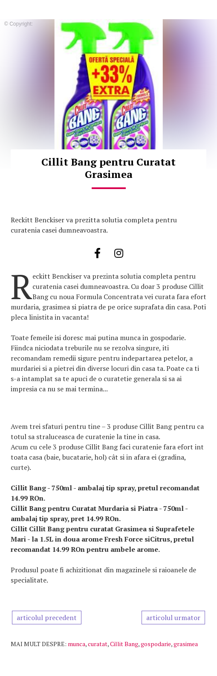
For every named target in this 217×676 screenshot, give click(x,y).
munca (76, 644)
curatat (97, 644)
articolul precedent (47, 617)
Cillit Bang (124, 644)
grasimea (186, 644)
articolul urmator (173, 617)
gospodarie (156, 644)
